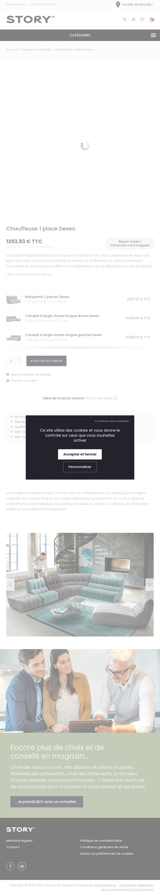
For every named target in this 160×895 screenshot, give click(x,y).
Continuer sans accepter (112, 421)
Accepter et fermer (80, 454)
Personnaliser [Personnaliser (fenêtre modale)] (80, 467)
